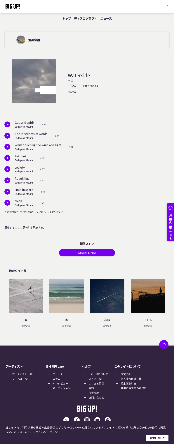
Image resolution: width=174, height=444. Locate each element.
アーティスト (14, 367)
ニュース (106, 18)
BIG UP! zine (55, 367)
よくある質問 (96, 384)
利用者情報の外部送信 (134, 389)
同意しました (157, 438)
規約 (91, 389)
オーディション (62, 389)
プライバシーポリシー (47, 432)
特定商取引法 (128, 384)
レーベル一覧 (20, 380)
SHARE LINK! (87, 254)
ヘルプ (86, 367)
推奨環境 (94, 394)
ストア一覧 (95, 380)
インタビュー (60, 384)
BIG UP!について (98, 375)
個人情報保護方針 (131, 380)
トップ (66, 18)
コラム (56, 380)
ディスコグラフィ (85, 18)
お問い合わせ (96, 398)
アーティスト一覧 (22, 375)
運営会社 (126, 375)
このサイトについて (127, 367)
